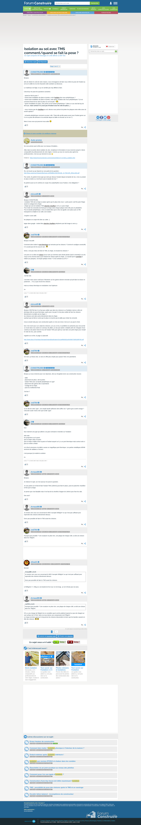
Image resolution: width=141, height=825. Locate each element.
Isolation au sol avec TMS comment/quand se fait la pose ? (51, 51)
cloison (41, 254)
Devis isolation (31, 668)
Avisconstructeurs (103, 8)
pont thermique (43, 244)
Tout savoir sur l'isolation (77, 669)
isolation (57, 97)
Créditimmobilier (63, 8)
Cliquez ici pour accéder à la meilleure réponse (41, 133)
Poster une (65, 636)
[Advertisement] (70, 29)
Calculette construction (75, 820)
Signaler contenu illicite (52, 820)
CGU (83, 820)
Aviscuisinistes (113, 8)
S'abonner (110, 46)
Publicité (99, 820)
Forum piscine (106, 12)
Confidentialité (106, 820)
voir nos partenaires (28, 810)
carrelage (79, 256)
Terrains (72, 9)
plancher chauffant (50, 206)
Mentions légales (63, 820)
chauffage (41, 109)
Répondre (42, 62)
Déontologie (93, 820)
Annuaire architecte (82, 12)
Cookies (113, 820)
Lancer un (47, 636)
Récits (37, 8)
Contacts (42, 820)
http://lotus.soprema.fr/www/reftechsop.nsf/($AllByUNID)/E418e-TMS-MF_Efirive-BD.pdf (51, 173)
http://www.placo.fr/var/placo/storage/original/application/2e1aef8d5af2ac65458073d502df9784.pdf (54, 339)
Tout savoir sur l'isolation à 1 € (46, 669)
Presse (87, 820)
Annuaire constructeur (35, 12)
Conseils (55, 9)
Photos (46, 9)
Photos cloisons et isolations (62, 669)
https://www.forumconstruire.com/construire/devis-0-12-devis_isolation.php (52, 158)
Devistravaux (93, 8)
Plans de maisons (83, 9)
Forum (26, 9)
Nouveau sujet (30, 62)
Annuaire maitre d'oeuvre (58, 12)
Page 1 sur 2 (54, 66)
